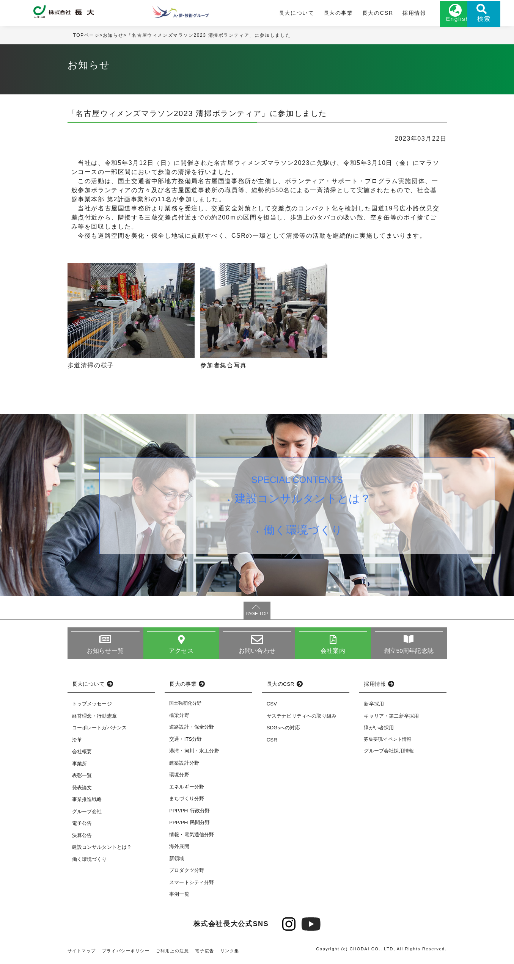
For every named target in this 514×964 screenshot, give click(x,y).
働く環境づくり (303, 535)
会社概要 (82, 754)
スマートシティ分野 (191, 884)
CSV (272, 706)
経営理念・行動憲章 (94, 718)
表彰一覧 (82, 778)
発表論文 (82, 790)
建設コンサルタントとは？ (304, 502)
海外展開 (179, 849)
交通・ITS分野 (185, 741)
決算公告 (82, 838)
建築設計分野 (184, 765)
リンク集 (230, 953)
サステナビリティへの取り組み (301, 718)
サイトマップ (82, 953)
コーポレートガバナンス (99, 730)
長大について (271, 14)
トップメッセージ (92, 706)
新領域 (176, 861)
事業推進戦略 (87, 802)
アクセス (181, 653)
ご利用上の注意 (172, 953)
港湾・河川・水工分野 (194, 753)
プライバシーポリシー (126, 953)
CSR (272, 742)
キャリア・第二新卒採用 (391, 718)
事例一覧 (179, 897)
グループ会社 (87, 814)
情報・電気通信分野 (191, 837)
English (428, 22)
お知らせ (113, 37)
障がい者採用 (379, 730)
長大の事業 (311, 14)
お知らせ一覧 (105, 653)
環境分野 (179, 777)
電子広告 (204, 953)
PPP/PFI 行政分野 (189, 813)
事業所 (79, 766)
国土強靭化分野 (185, 706)
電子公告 (82, 826)
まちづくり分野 (186, 801)
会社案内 (333, 653)
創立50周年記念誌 (409, 653)
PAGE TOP (256, 616)
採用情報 (383, 14)
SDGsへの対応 (283, 730)
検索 (465, 22)
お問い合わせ (257, 653)
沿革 (77, 742)
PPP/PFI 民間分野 (189, 825)
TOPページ (86, 37)
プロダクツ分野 (186, 873)
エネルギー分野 (186, 789)
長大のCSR (348, 14)
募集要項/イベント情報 (387, 742)
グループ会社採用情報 (389, 753)
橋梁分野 (179, 717)
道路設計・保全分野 (191, 729)
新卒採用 (374, 706)
